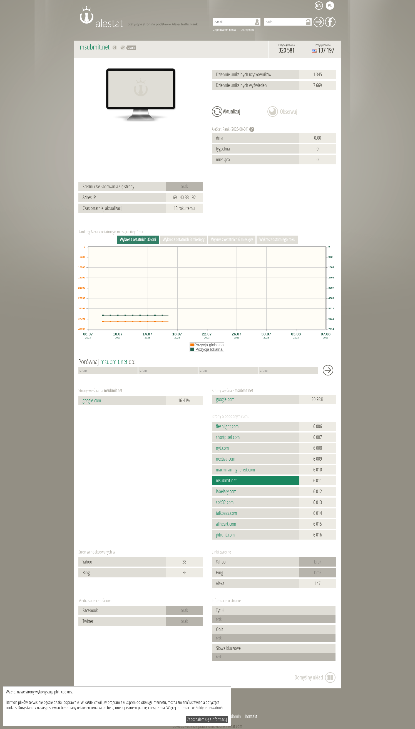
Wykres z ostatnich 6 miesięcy (232, 239)
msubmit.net (226, 481)
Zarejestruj (247, 29)
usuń (131, 48)
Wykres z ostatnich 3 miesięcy (183, 239)
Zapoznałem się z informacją (207, 719)
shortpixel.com (228, 437)
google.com (92, 400)
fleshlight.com (227, 426)
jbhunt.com (225, 535)
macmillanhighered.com (235, 470)
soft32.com (224, 502)
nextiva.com (225, 459)
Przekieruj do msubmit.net (123, 47)
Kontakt (251, 716)
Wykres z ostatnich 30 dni (138, 239)
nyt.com (222, 448)
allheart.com (226, 524)
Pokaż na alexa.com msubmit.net (115, 47)
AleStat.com (141, 16)
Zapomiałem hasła (224, 29)
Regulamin (232, 716)
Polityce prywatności (210, 707)
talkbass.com (226, 513)
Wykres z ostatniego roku (277, 239)
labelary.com (226, 491)
